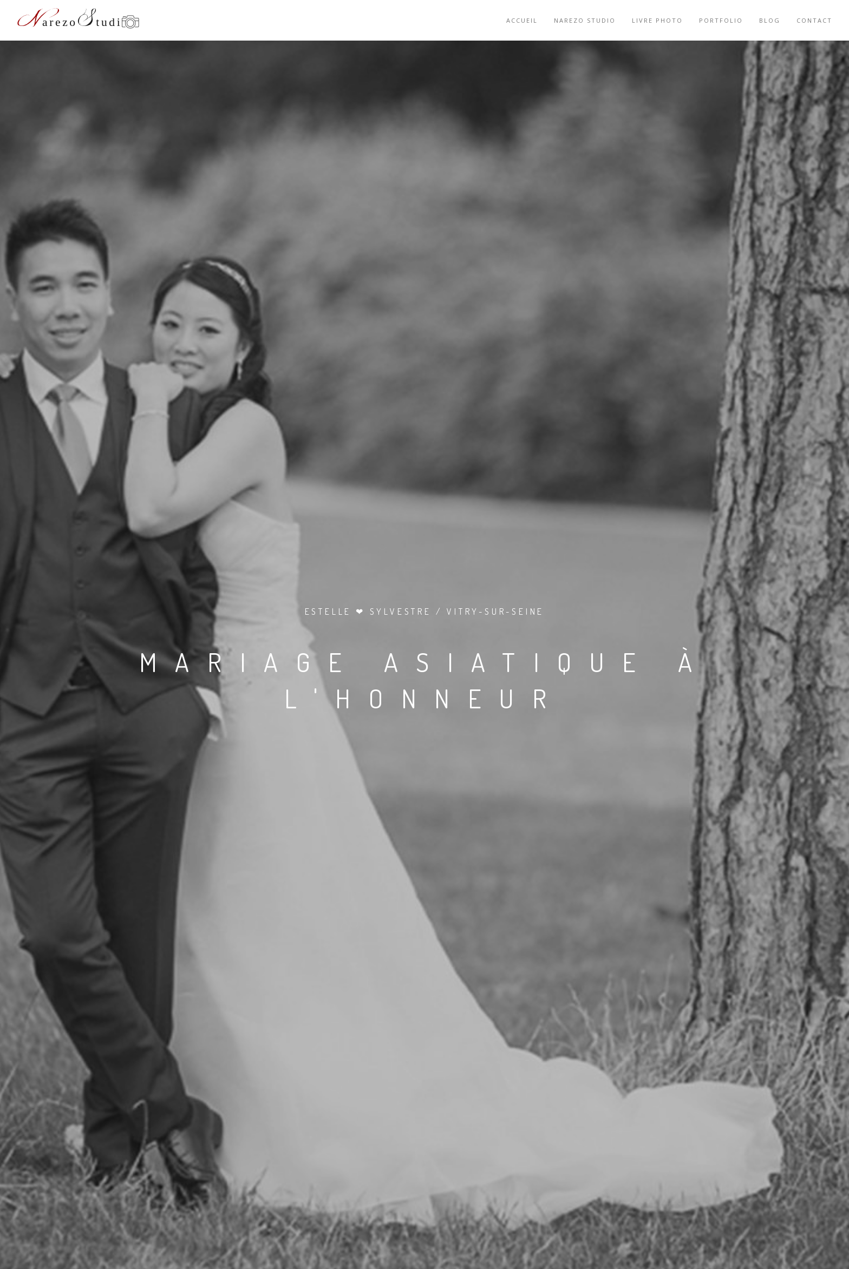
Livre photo (657, 20)
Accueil (522, 20)
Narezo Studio (585, 20)
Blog (769, 20)
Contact (814, 20)
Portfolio (721, 20)
